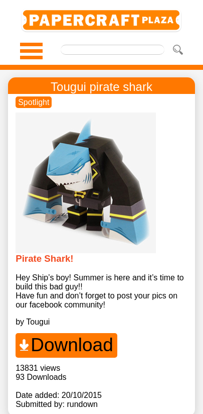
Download (72, 345)
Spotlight (33, 102)
